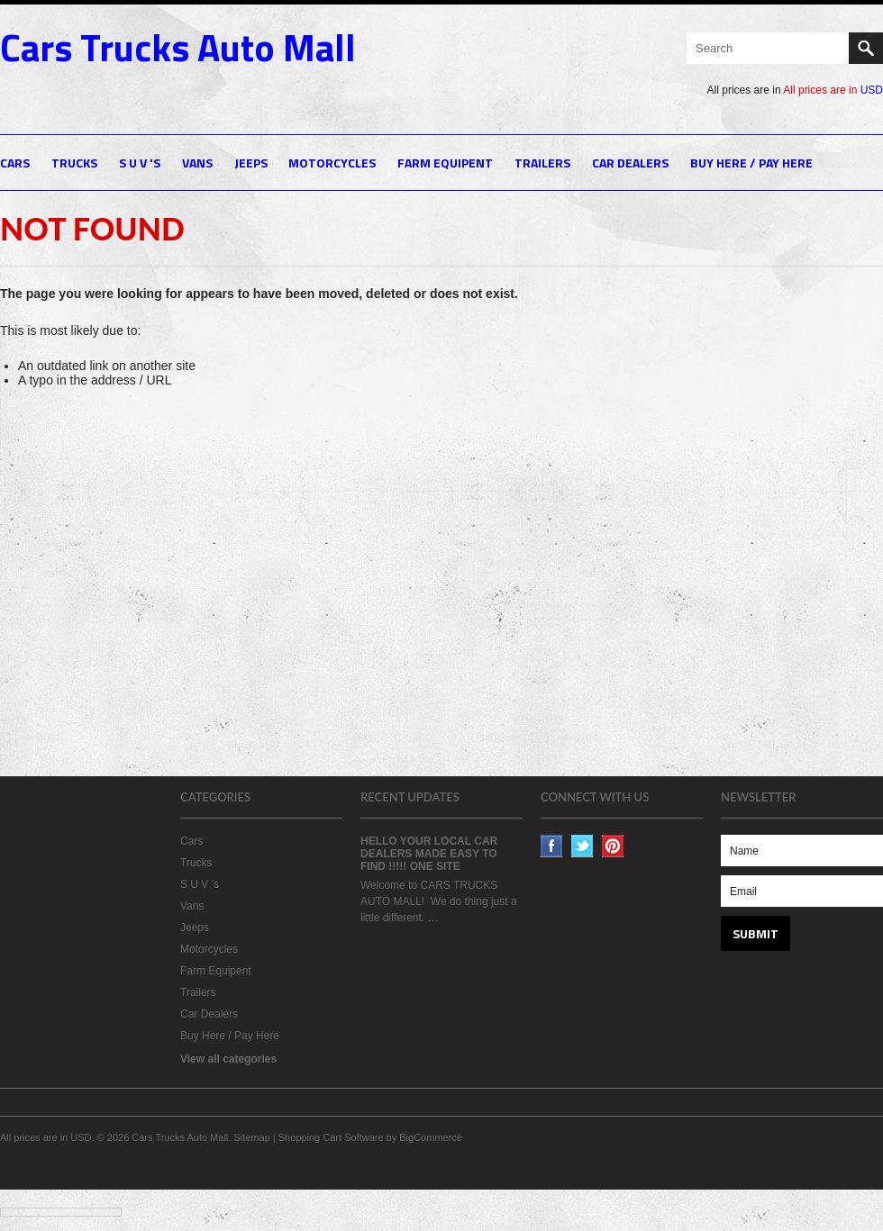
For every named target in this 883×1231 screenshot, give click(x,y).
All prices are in (833, 90)
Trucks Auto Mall (178, 47)
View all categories (228, 1059)
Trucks (74, 162)
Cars (15, 162)
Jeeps (251, 162)
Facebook (552, 846)
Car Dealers (630, 162)
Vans (197, 162)
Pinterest (613, 846)
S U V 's (139, 162)
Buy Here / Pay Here (751, 162)
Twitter (582, 846)
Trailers (542, 162)
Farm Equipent (445, 162)
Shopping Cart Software (331, 1137)
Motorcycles (332, 162)
